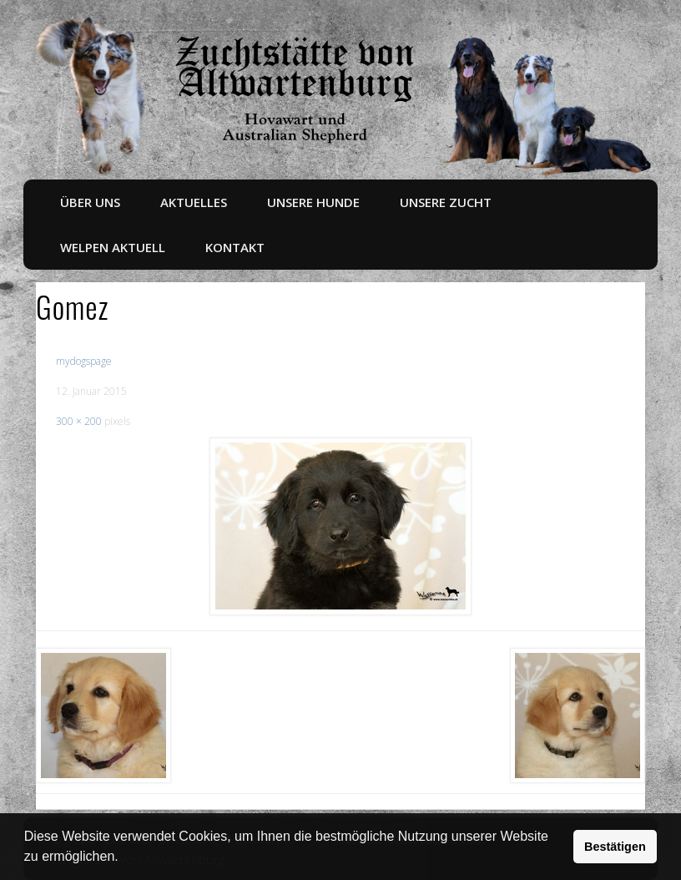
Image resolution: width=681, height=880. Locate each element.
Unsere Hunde (313, 202)
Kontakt (235, 247)
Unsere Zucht (446, 202)
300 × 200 (79, 421)
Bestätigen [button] (615, 846)
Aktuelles (193, 202)
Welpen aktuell (112, 247)
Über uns (90, 202)
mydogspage (84, 361)
